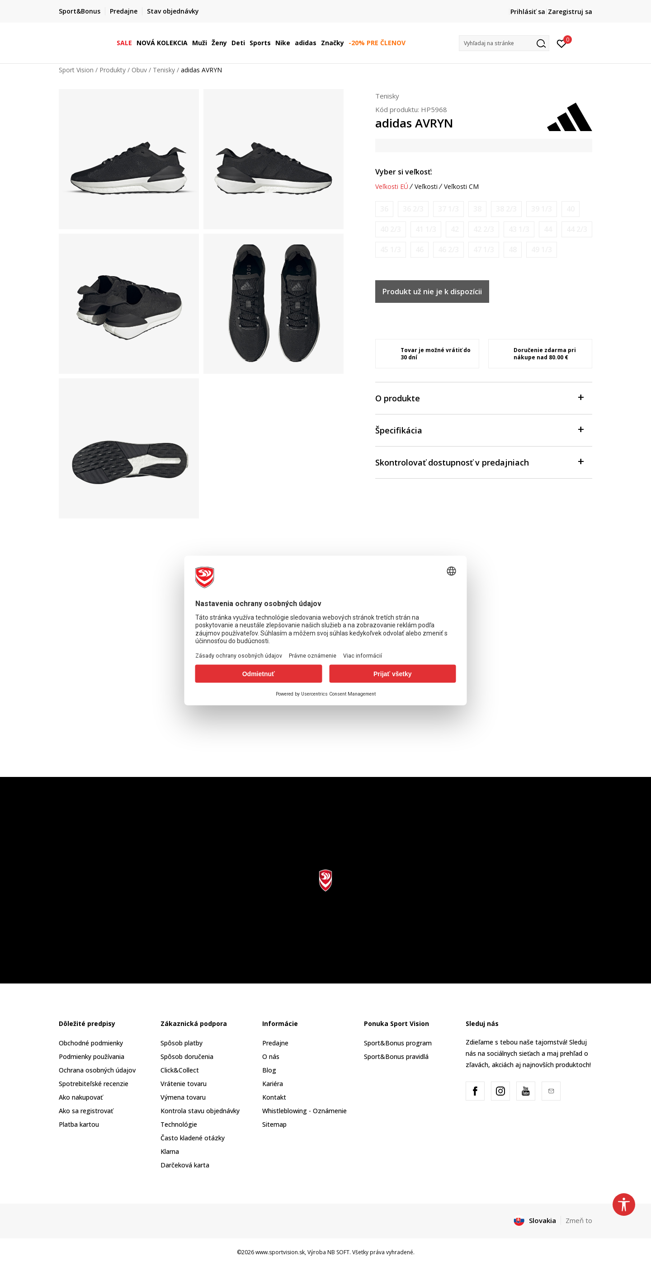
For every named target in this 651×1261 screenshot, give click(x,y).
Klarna (169, 1151)
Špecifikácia (479, 429)
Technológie (178, 1124)
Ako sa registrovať (86, 1110)
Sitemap (274, 1124)
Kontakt (274, 1097)
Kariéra (272, 1083)
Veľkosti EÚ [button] (391, 186)
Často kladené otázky (192, 1138)
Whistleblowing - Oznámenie (304, 1110)
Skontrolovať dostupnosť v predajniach (479, 462)
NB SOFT (338, 1252)
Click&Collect (179, 1070)
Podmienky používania (91, 1056)
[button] (504, 43)
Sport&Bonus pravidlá (396, 1056)
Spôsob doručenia (186, 1056)
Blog (269, 1070)
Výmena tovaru (183, 1097)
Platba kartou (79, 1124)
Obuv (139, 70)
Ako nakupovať (81, 1097)
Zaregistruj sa (570, 11)
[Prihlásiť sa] (561, 43)
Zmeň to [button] (579, 1220)
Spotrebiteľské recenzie (93, 1083)
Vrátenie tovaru (183, 1083)
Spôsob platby (181, 1043)
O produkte (479, 397)
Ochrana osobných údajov (97, 1070)
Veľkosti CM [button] (461, 186)
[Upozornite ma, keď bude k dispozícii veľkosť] (384, 209)
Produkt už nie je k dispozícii (432, 291)
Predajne (275, 1043)
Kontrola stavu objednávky (200, 1110)
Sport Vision (76, 70)
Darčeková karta (184, 1165)
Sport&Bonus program (398, 1043)
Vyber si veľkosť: (403, 172)
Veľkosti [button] (426, 186)
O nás (270, 1056)
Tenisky (164, 70)
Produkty (112, 70)
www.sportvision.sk (280, 1252)
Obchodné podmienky (91, 1043)
